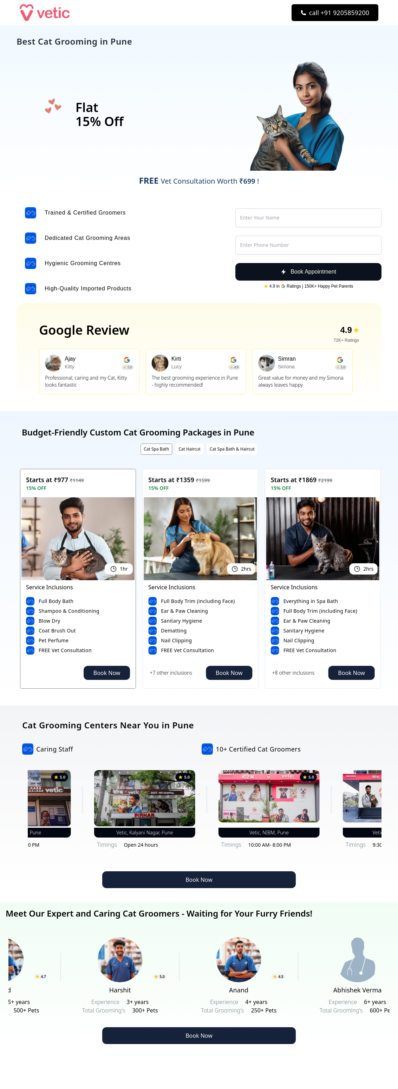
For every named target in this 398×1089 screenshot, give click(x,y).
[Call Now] (335, 12)
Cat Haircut (189, 449)
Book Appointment (308, 272)
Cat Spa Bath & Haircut (232, 449)
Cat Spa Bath (156, 449)
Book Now (106, 673)
